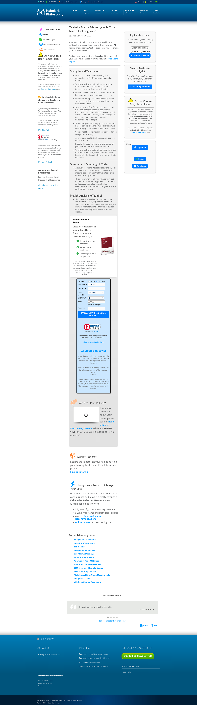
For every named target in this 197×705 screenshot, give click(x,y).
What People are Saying (93, 350)
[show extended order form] (93, 342)
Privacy (83, 2)
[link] (92, 328)
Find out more (79, 471)
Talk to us (84, 648)
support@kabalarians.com (68, 2)
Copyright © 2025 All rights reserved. (60, 700)
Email (124, 672)
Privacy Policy (49, 654)
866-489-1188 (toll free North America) (94, 654)
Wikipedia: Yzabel (82, 578)
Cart (158, 2)
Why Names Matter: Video (50, 44)
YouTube (129, 672)
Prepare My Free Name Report (93, 314)
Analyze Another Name (49, 30)
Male (134, 51)
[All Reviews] (44, 130)
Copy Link (140, 147)
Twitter (140, 159)
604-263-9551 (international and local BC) (95, 658)
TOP (154, 625)
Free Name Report (47, 39)
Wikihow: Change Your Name (87, 582)
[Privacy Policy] (45, 162)
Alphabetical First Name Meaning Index (92, 575)
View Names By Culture (85, 571)
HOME (41, 2)
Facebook (140, 166)
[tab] (98, 639)
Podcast (133, 672)
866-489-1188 (51, 2)
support (106, 666)
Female (145, 51)
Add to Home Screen (95, 2)
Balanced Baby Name (48, 89)
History (43, 34)
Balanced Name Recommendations (88, 517)
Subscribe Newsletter (138, 656)
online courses (83, 522)
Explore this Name (140, 55)
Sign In (140, 2)
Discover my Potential (139, 87)
